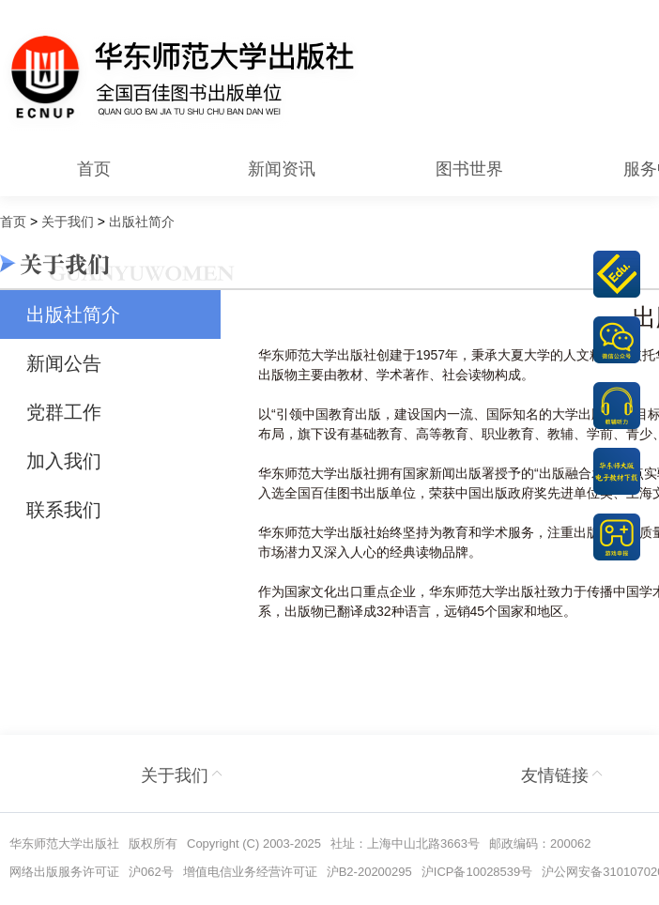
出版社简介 (73, 314)
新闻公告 (63, 363)
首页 (94, 169)
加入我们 (63, 461)
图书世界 (469, 169)
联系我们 (63, 509)
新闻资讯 (281, 169)
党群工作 (63, 412)
